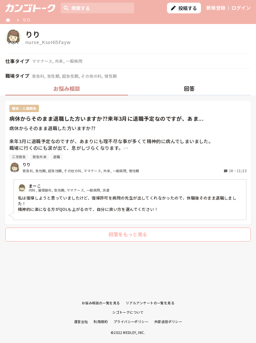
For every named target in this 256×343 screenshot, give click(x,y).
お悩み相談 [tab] (66, 88)
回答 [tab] (189, 88)
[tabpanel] (128, 173)
